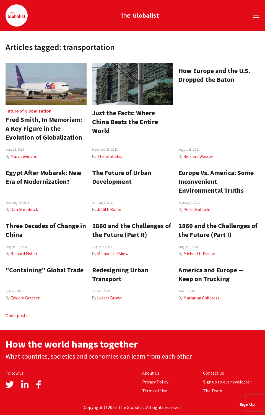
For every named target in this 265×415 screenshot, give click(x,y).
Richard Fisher (24, 253)
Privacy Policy (155, 382)
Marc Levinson (24, 156)
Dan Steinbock (24, 209)
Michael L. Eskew (112, 253)
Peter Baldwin (196, 209)
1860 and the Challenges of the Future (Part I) (218, 230)
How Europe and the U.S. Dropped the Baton (214, 75)
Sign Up (247, 404)
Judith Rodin (109, 209)
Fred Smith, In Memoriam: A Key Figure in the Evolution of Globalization (44, 128)
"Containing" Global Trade (45, 270)
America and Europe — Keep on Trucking (211, 274)
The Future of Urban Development (121, 177)
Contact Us (213, 373)
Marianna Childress (201, 298)
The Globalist (110, 156)
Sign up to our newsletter (227, 382)
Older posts (17, 315)
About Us (150, 373)
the (140, 15)
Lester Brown (110, 298)
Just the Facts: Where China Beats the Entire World (125, 122)
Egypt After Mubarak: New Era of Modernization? (44, 177)
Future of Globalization (28, 111)
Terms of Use (154, 390)
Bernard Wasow (198, 156)
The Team (212, 390)
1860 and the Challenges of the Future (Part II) (131, 230)
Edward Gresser (25, 298)
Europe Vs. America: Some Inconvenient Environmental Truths (216, 181)
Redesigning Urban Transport (120, 274)
